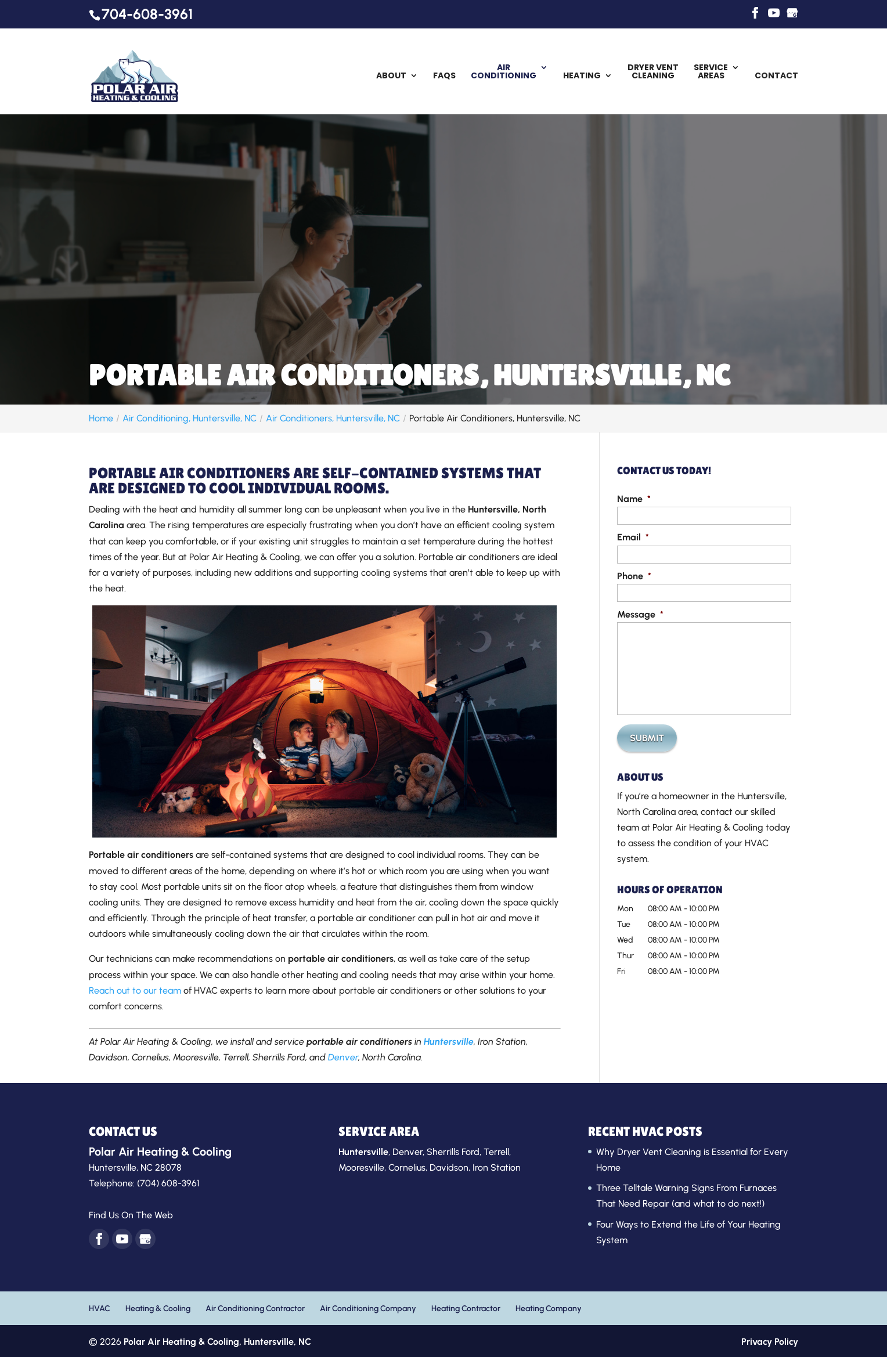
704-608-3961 (147, 14)
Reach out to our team (135, 990)
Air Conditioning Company (368, 1308)
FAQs (444, 76)
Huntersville (449, 1041)
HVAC (99, 1308)
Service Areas (711, 72)
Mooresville (361, 1167)
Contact (776, 76)
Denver (343, 1057)
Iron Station (497, 1167)
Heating (582, 76)
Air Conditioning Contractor (255, 1308)
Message (640, 614)
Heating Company (548, 1308)
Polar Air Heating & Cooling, (217, 1341)
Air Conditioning (503, 72)
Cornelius (407, 1167)
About (391, 76)
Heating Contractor (465, 1308)
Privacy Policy (769, 1341)
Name (634, 498)
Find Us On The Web (131, 1215)
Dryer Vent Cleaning (653, 72)
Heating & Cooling (157, 1308)
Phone (634, 576)
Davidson (449, 1167)
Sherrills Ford (453, 1151)
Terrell (496, 1151)
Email (633, 537)
